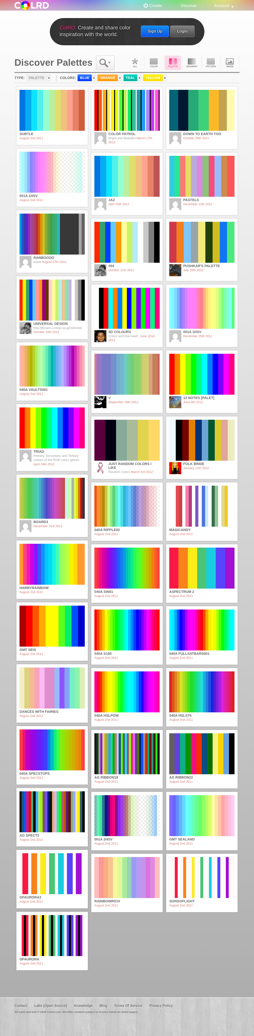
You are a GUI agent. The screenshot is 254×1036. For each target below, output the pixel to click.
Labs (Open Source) (50, 1006)
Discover (189, 5)
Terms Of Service (128, 1006)
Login (182, 31)
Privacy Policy (161, 1006)
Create (156, 5)
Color (154, 63)
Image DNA (230, 63)
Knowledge (83, 1006)
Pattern (211, 63)
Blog (103, 1006)
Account (221, 5)
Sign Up (155, 31)
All (135, 63)
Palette (173, 63)
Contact (20, 1006)
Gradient (192, 63)
